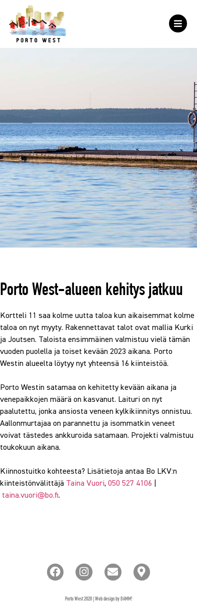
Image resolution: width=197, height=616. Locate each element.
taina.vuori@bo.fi (30, 496)
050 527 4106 (130, 484)
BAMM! (126, 599)
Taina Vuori (85, 484)
